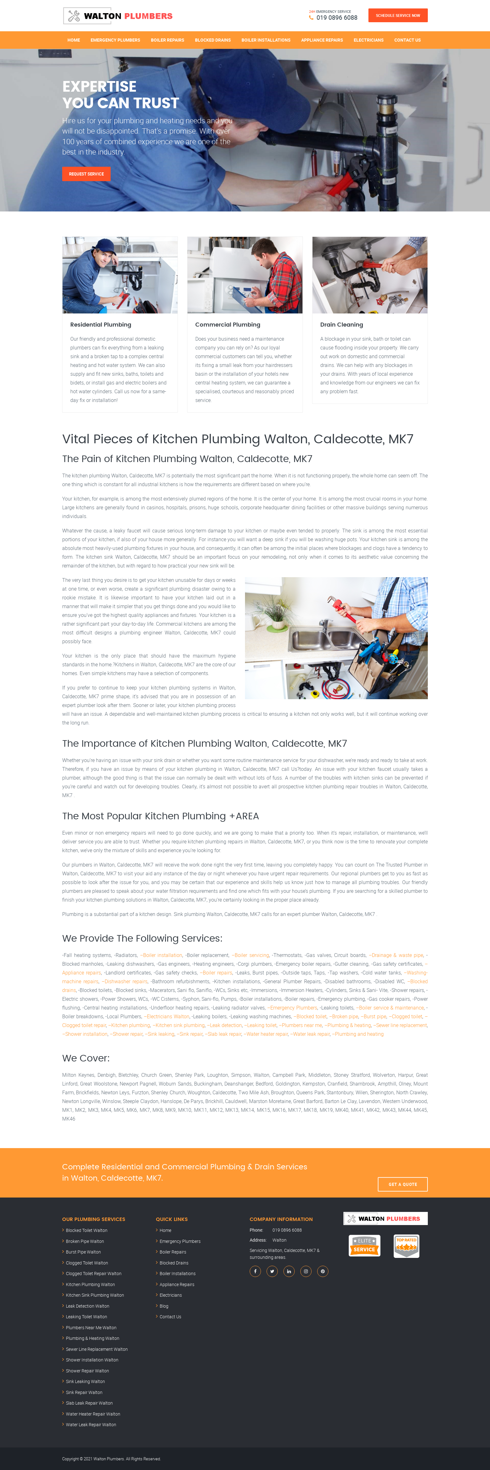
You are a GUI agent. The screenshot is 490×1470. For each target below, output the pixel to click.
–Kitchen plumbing (129, 1025)
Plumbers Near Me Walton (91, 1327)
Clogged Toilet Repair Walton (94, 1273)
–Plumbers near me (300, 1025)
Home (74, 40)
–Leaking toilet (260, 1025)
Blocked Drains (213, 40)
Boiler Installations (266, 40)
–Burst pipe (373, 1016)
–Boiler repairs (216, 972)
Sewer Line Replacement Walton (97, 1349)
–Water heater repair (265, 1033)
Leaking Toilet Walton (86, 1317)
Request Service (86, 174)
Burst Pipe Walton (83, 1252)
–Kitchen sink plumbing (178, 1025)
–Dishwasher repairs (125, 981)
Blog (164, 1306)
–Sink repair (189, 1033)
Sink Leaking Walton (85, 1381)
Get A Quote (403, 1173)
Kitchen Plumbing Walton (90, 1284)
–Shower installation (85, 1033)
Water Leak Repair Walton (91, 1424)
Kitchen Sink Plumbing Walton (95, 1295)
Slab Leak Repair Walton (89, 1403)
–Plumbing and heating (358, 1033)
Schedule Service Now (398, 15)
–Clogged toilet (405, 1016)
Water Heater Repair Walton (93, 1414)
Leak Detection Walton (87, 1306)
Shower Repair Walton (87, 1371)
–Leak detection (224, 1025)
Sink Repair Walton (84, 1392)
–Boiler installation (161, 955)
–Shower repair (126, 1033)
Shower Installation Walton (92, 1360)
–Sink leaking (159, 1033)
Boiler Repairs (167, 40)
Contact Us (407, 40)
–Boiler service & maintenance (390, 1007)
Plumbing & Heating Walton (92, 1338)
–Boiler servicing (250, 955)
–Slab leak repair (223, 1033)
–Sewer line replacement (400, 1025)
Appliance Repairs (322, 40)
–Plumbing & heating (347, 1025)
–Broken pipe (343, 1016)
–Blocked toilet (310, 1016)
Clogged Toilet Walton (87, 1263)
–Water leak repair (310, 1033)
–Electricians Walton (166, 1016)
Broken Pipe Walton (85, 1241)
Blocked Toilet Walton (87, 1230)
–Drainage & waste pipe (396, 955)
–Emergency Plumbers (292, 1007)
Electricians (369, 40)
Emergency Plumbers (115, 40)
